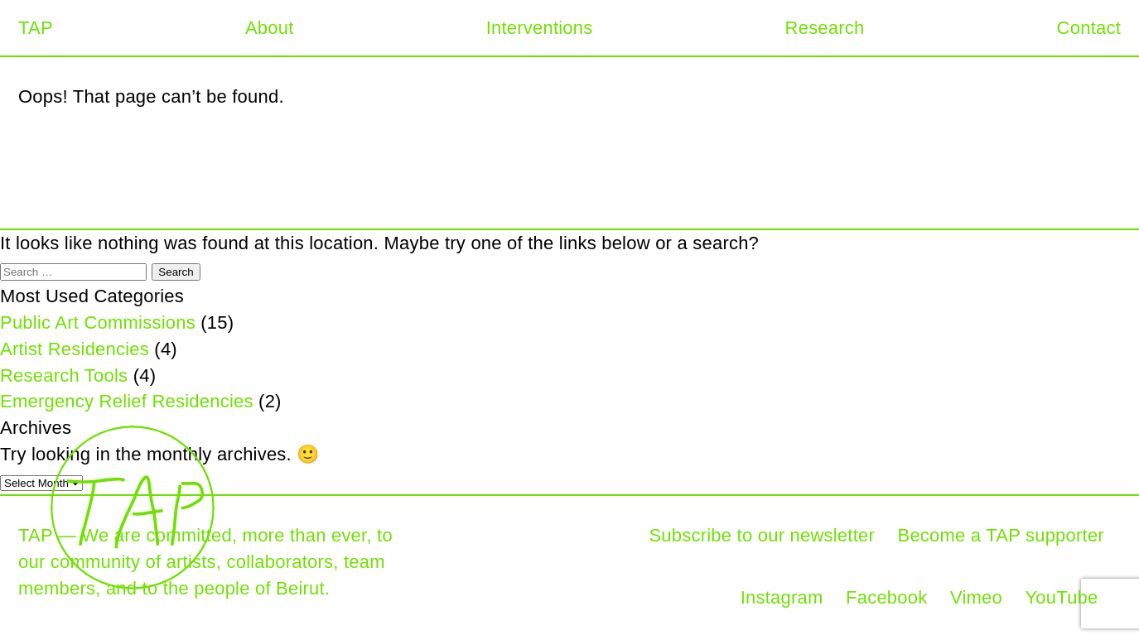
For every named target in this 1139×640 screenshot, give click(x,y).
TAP (35, 27)
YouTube (1062, 597)
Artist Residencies (74, 349)
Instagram (782, 597)
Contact (1089, 27)
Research (825, 27)
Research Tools (64, 375)
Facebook (886, 597)
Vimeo (976, 597)
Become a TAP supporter (1000, 535)
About (269, 27)
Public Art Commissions (97, 322)
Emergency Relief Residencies (126, 401)
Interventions (539, 27)
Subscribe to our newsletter (762, 535)
